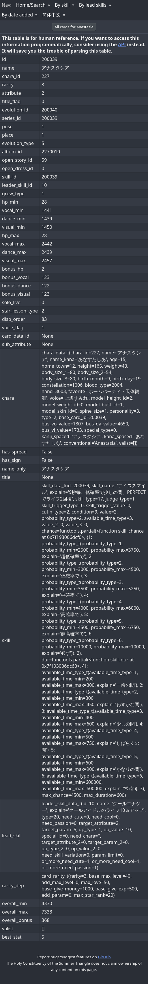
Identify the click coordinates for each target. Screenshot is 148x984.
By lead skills (92, 5)
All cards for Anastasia (74, 26)
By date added (17, 15)
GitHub (104, 956)
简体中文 (51, 15)
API (122, 44)
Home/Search (31, 5)
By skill (62, 5)
